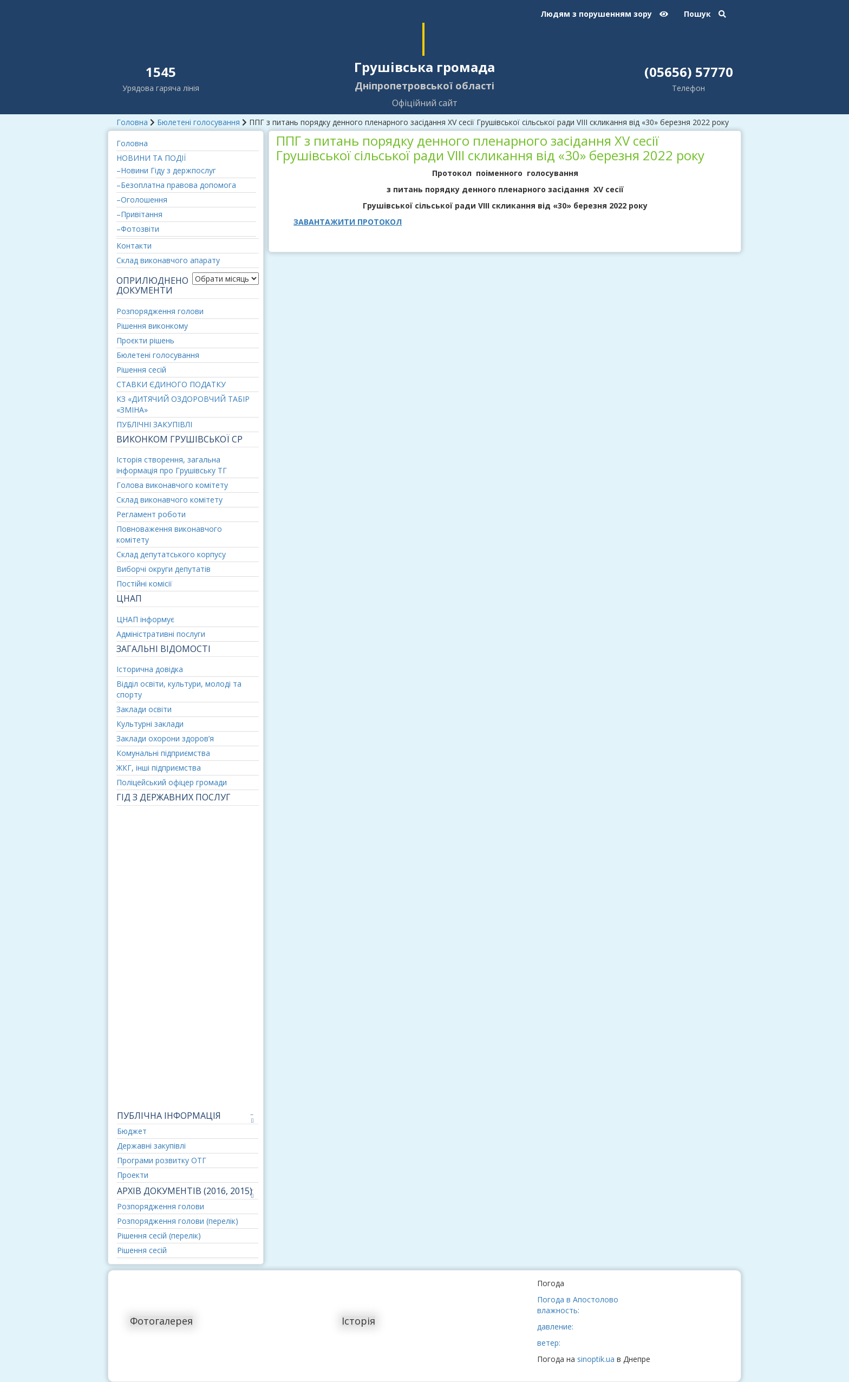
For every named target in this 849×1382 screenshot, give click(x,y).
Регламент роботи (151, 514)
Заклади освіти (144, 709)
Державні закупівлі (151, 1145)
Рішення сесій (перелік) (159, 1235)
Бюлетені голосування (198, 122)
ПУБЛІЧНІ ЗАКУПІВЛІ (154, 424)
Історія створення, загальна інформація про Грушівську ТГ (171, 464)
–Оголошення (141, 199)
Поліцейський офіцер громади (171, 782)
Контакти (134, 245)
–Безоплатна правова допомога (176, 185)
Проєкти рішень (145, 340)
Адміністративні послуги (160, 634)
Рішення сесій (141, 369)
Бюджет (132, 1131)
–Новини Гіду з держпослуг (166, 170)
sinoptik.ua (596, 1359)
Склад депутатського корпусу (171, 554)
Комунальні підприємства (163, 753)
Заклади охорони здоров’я (165, 738)
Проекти (132, 1175)
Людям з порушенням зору (604, 14)
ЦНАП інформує (145, 619)
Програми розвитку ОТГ (161, 1160)
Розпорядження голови (160, 311)
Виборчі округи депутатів (163, 569)
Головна (132, 122)
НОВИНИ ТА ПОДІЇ (151, 158)
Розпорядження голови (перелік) (177, 1221)
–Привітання (139, 214)
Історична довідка (149, 669)
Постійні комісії (144, 583)
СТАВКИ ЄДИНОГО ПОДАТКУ (171, 384)
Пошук (705, 14)
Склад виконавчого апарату (168, 260)
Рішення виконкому (152, 326)
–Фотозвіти (137, 229)
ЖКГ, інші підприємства (158, 767)
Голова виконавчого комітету (172, 485)
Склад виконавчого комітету (169, 499)
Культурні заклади (150, 724)
